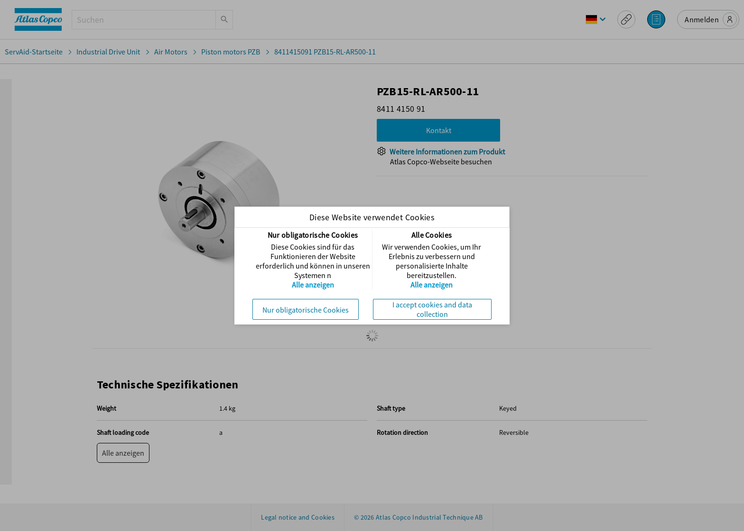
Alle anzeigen (313, 284)
